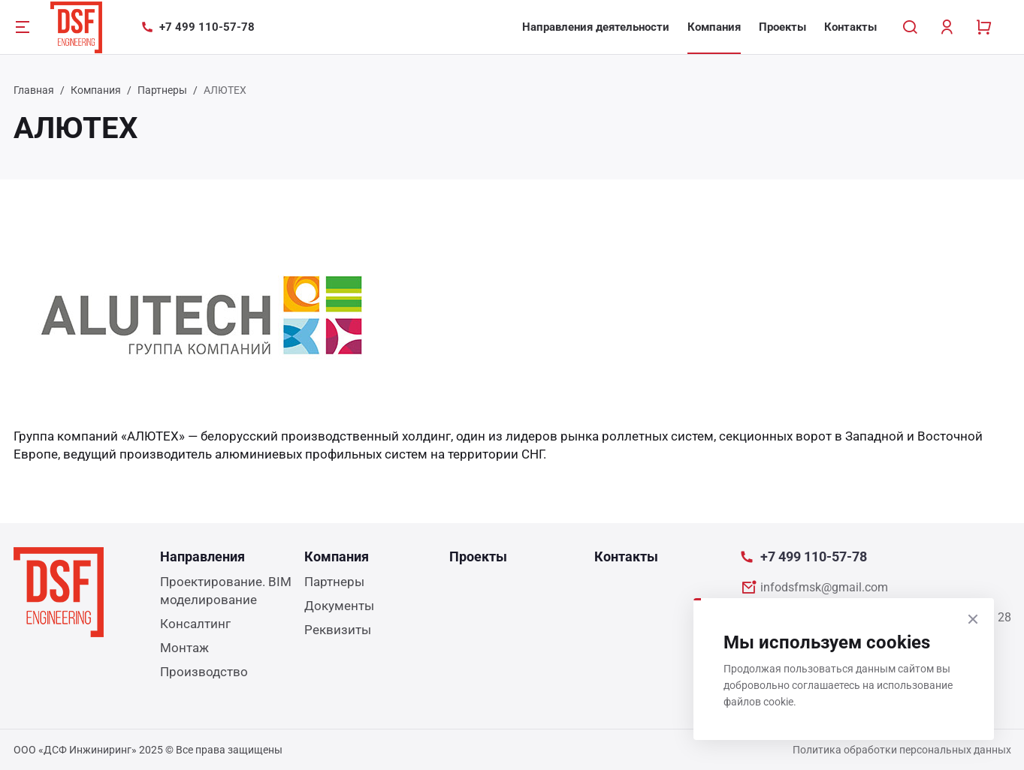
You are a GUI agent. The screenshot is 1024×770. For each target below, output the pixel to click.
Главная (34, 90)
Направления (202, 556)
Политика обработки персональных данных (902, 750)
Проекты (782, 27)
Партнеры (162, 90)
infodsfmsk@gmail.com (824, 587)
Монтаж (184, 647)
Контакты (850, 27)
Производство (204, 671)
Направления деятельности (595, 27)
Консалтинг (195, 623)
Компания (714, 27)
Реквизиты (337, 629)
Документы (339, 605)
